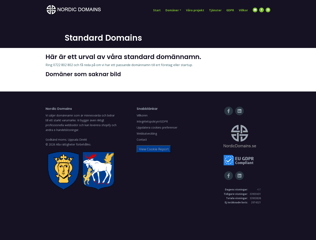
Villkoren (142, 115)
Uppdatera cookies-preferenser (157, 127)
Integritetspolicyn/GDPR (152, 121)
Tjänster (215, 10)
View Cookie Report (154, 149)
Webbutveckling (147, 133)
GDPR (230, 10)
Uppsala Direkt (77, 139)
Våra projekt (195, 10)
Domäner (172, 10)
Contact (142, 139)
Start (157, 10)
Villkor (243, 10)
